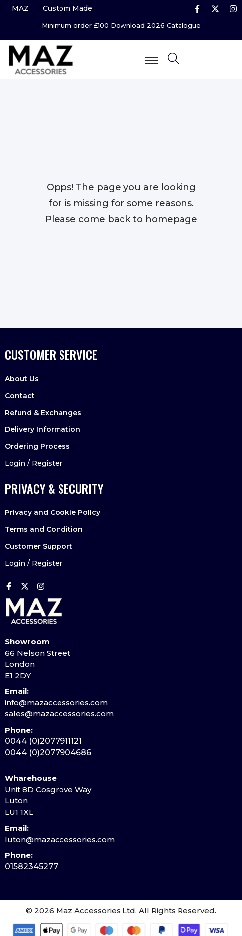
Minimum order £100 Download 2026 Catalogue (121, 25)
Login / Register (33, 463)
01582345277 (31, 866)
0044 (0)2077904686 (48, 752)
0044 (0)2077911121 (43, 741)
